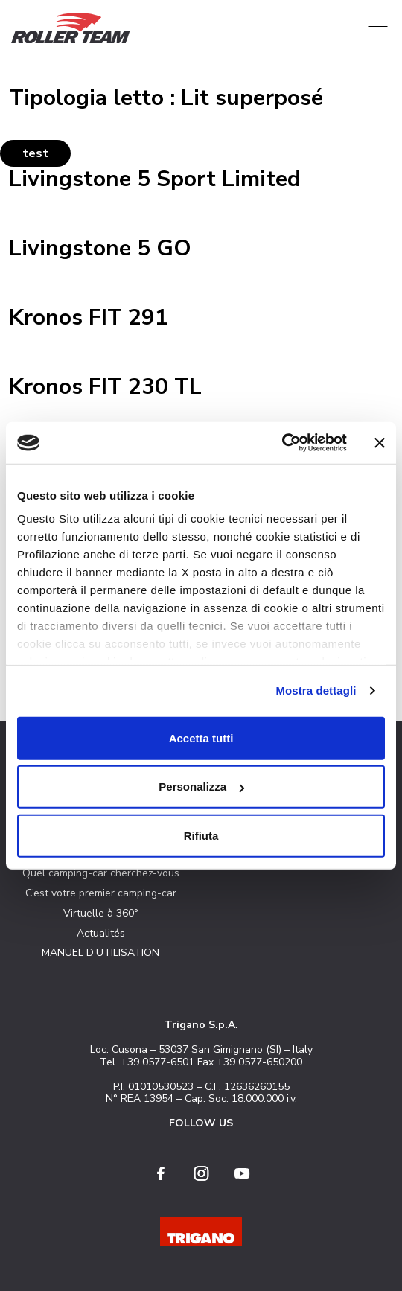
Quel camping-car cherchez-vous (100, 873)
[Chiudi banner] (379, 443)
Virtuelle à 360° (100, 913)
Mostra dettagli (315, 690)
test (35, 153)
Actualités (101, 933)
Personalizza (201, 786)
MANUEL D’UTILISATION (100, 953)
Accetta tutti (201, 737)
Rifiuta (201, 835)
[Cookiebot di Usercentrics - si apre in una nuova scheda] (282, 443)
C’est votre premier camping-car (100, 893)
